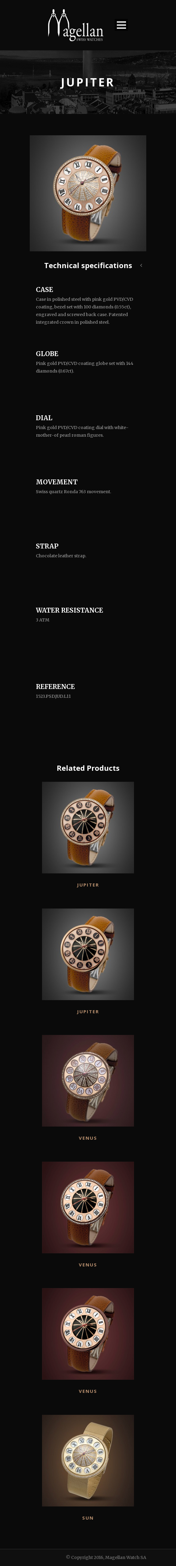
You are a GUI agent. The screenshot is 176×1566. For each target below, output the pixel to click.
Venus (88, 1138)
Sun (88, 1518)
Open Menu (121, 25)
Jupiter (88, 885)
